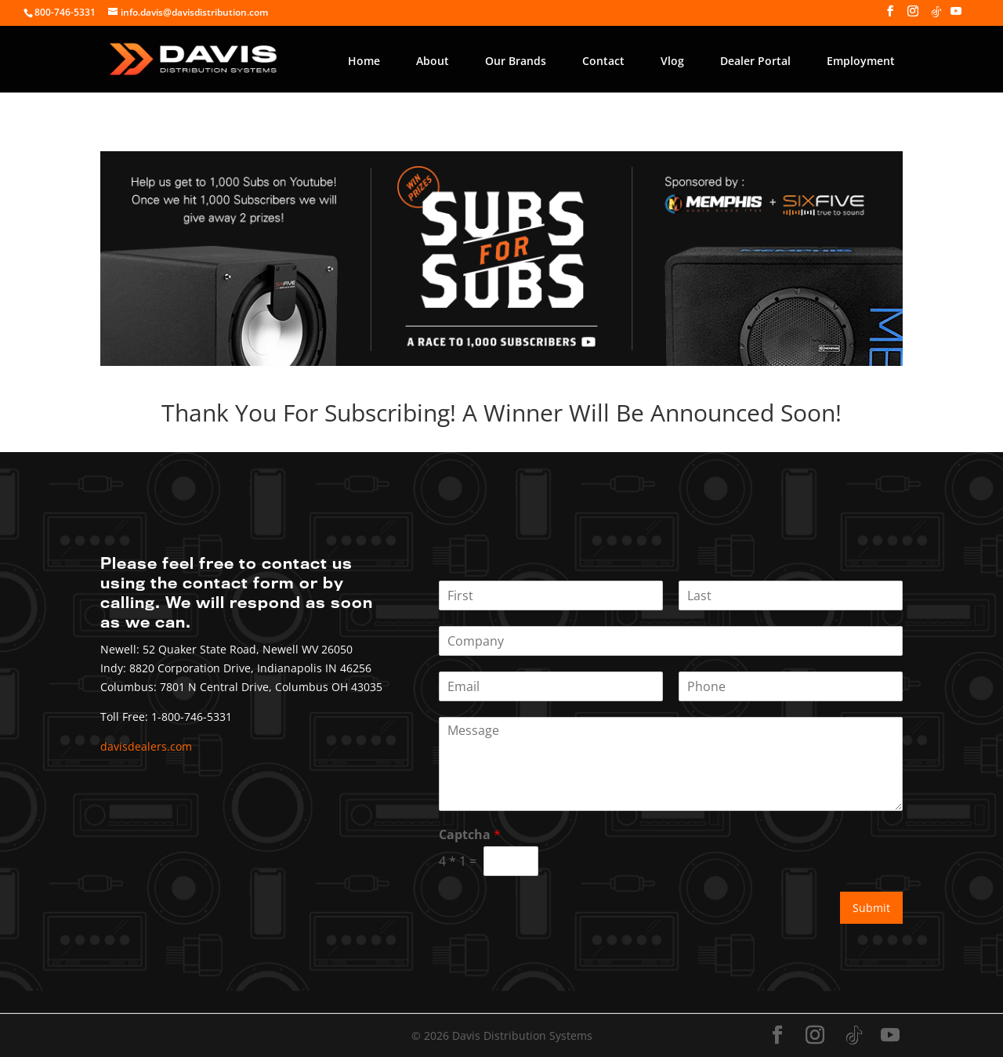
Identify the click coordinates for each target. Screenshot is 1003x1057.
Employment (861, 60)
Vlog (672, 60)
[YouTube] (955, 15)
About (432, 60)
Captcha (470, 835)
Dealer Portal (755, 60)
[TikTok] (936, 16)
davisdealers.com (146, 746)
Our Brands (515, 60)
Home (364, 60)
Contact (603, 60)
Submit (871, 907)
